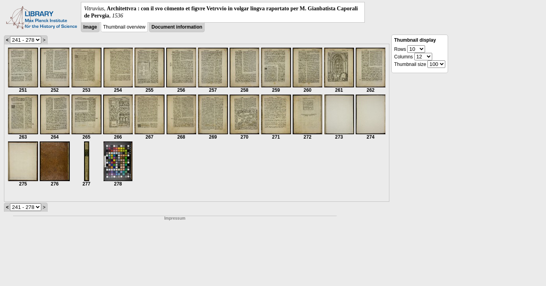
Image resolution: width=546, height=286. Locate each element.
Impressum (174, 218)
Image (90, 27)
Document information (176, 27)
